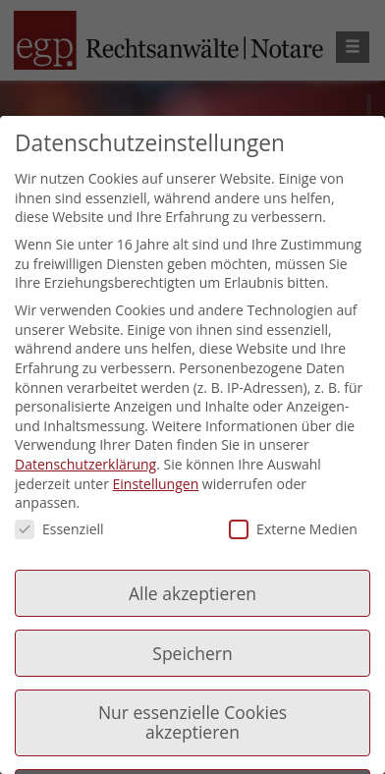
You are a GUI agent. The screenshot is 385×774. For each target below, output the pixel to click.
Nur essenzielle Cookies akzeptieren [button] (192, 722)
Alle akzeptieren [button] (192, 593)
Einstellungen (156, 483)
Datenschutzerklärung (85, 464)
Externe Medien (293, 529)
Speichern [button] (192, 653)
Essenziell (59, 529)
